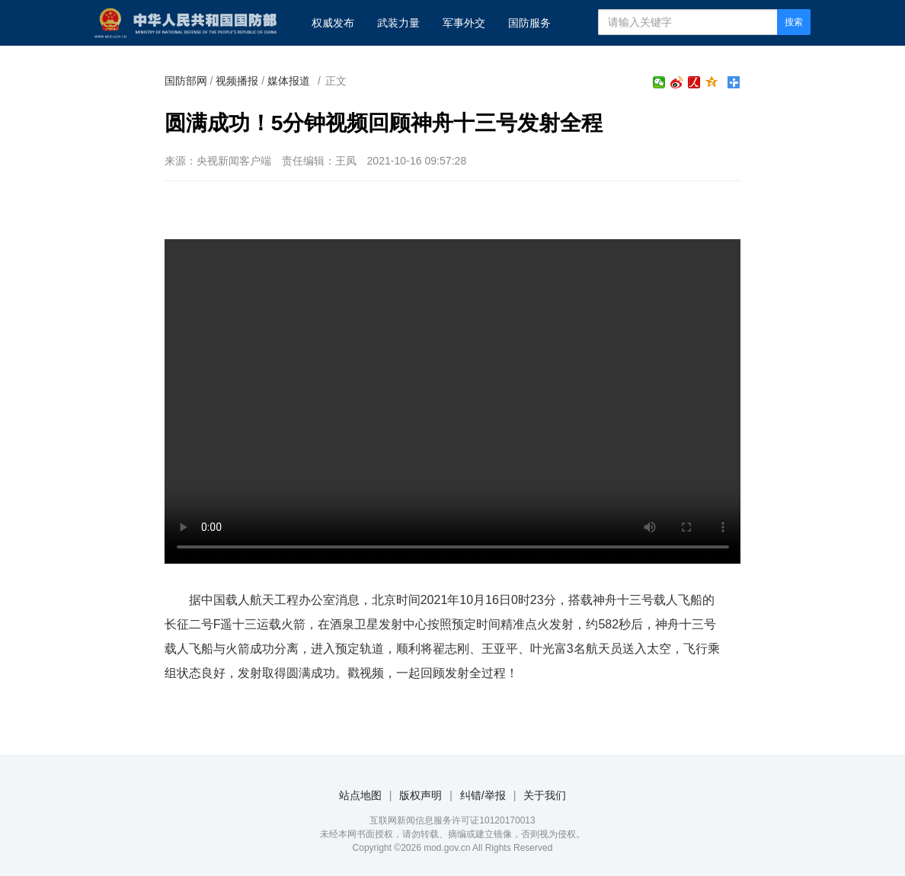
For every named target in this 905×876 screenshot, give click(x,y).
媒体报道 (288, 81)
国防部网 (186, 81)
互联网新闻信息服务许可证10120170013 (452, 820)
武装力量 (398, 23)
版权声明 (420, 795)
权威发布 (333, 23)
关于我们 (544, 795)
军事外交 (464, 23)
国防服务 (529, 23)
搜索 (794, 22)
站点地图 (360, 795)
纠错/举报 (483, 795)
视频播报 (237, 81)
